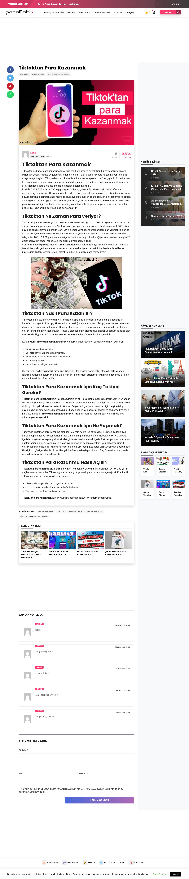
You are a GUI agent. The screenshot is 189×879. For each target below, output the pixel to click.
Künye (91, 862)
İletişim (138, 862)
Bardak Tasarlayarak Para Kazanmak (88, 553)
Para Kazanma (37, 157)
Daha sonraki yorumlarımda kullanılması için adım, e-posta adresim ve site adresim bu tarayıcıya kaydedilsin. (71, 790)
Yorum (23, 749)
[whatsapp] (10, 94)
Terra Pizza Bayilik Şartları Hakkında (58, 4)
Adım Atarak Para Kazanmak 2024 (58, 553)
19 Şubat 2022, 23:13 (122, 647)
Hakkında (73, 862)
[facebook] (10, 69)
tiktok (61, 511)
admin (33, 153)
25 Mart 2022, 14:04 (123, 669)
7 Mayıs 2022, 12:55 (123, 690)
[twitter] (10, 78)
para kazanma (45, 511)
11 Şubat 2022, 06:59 (122, 625)
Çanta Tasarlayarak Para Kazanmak (116, 553)
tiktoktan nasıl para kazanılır (85, 511)
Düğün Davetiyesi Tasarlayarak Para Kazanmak (31, 554)
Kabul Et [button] (175, 874)
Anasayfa (52, 862)
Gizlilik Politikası (114, 862)
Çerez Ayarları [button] (160, 874)
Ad (21, 773)
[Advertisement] (94, 41)
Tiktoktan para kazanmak (34, 516)
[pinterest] (10, 86)
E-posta (84, 773)
